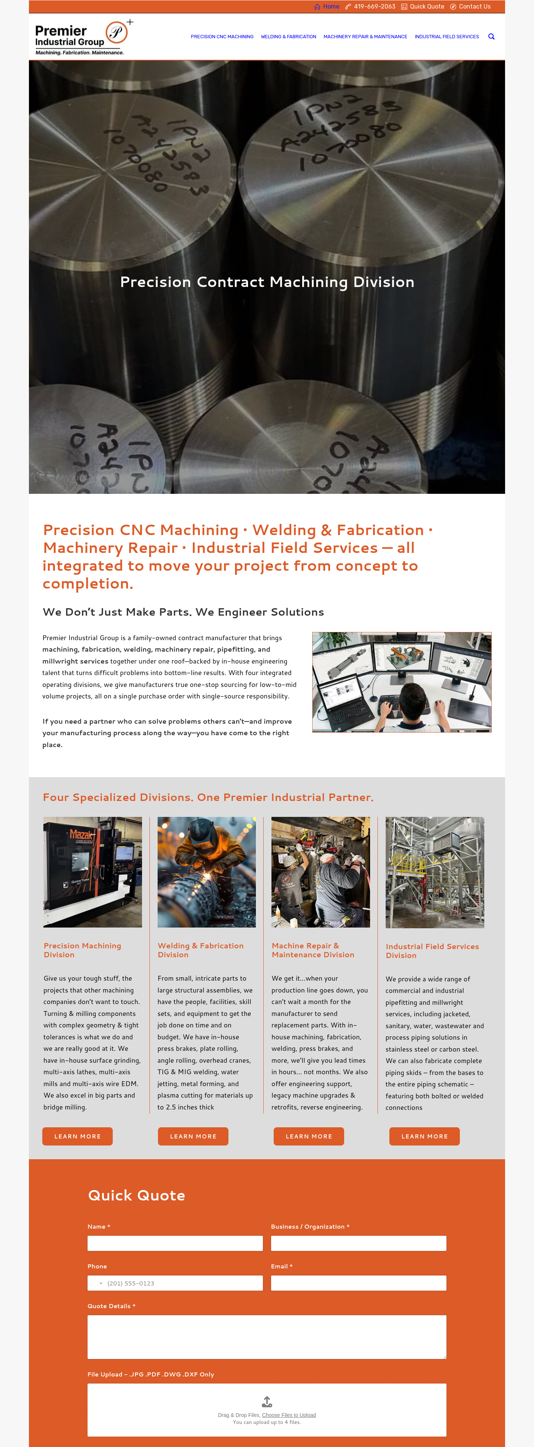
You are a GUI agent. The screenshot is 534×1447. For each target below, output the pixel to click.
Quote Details (111, 1120)
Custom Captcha (115, 1266)
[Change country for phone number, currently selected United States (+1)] (96, 1098)
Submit (109, 1308)
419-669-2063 (315, 1366)
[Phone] (175, 1098)
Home (301, 1356)
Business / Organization (310, 1041)
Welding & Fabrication (195, 1382)
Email (282, 1081)
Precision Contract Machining (204, 1372)
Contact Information (320, 1376)
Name (99, 1041)
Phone (97, 1081)
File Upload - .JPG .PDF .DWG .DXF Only (150, 1189)
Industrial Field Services (197, 1402)
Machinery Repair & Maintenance (209, 1392)
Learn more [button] (77, 951)
